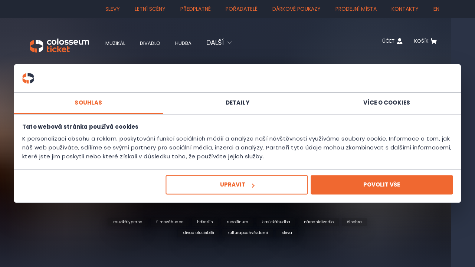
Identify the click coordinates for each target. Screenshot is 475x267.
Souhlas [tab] (126, 98)
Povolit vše (343, 189)
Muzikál (118, 42)
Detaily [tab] (237, 98)
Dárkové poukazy (296, 9)
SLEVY (112, 9)
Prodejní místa (356, 9)
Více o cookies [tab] (348, 98)
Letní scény (150, 9)
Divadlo (159, 42)
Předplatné (195, 9)
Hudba (199, 42)
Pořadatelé (242, 9)
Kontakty (405, 9)
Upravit (237, 189)
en (436, 9)
